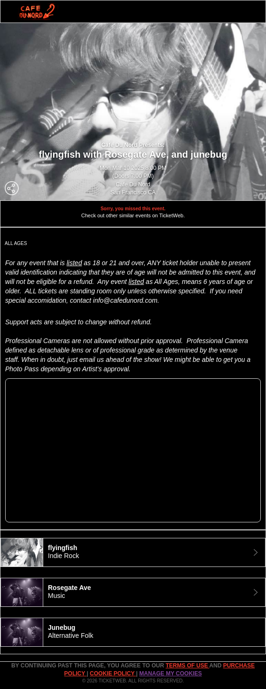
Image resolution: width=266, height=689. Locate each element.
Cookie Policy (113, 673)
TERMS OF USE (187, 665)
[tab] (133, 552)
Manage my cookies (170, 673)
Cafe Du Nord (133, 184)
